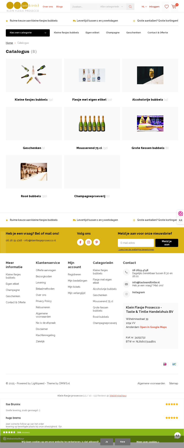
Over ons (48, 15)
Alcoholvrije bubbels (150, 85)
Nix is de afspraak (46, 328)
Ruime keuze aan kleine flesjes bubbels (34, 26)
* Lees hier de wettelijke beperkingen (136, 254)
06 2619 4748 (140, 275)
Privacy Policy (44, 306)
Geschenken (133, 38)
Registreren (74, 279)
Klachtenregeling (45, 340)
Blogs (59, 15)
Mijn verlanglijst (76, 298)
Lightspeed (37, 388)
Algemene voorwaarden (151, 388)
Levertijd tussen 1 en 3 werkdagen (97, 26)
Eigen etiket (92, 38)
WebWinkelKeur (118, 401)
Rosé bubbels (34, 181)
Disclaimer (42, 334)
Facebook (80, 246)
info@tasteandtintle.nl (146, 287)
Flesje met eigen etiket (92, 85)
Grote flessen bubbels (150, 133)
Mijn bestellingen (77, 286)
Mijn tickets (74, 292)
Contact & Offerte (158, 38)
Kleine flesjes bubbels (66, 38)
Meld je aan (167, 248)
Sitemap (173, 388)
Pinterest (96, 246)
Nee (122, 442)
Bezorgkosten (44, 281)
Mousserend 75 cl (92, 133)
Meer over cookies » (148, 442)
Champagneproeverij (92, 181)
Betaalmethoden (45, 294)
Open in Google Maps (153, 332)
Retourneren (43, 312)
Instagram (88, 246)
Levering (41, 287)
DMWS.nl (64, 388)
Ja (107, 442)
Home (9, 48)
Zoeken (130, 15)
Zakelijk (40, 346)
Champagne (113, 38)
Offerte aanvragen (46, 275)
